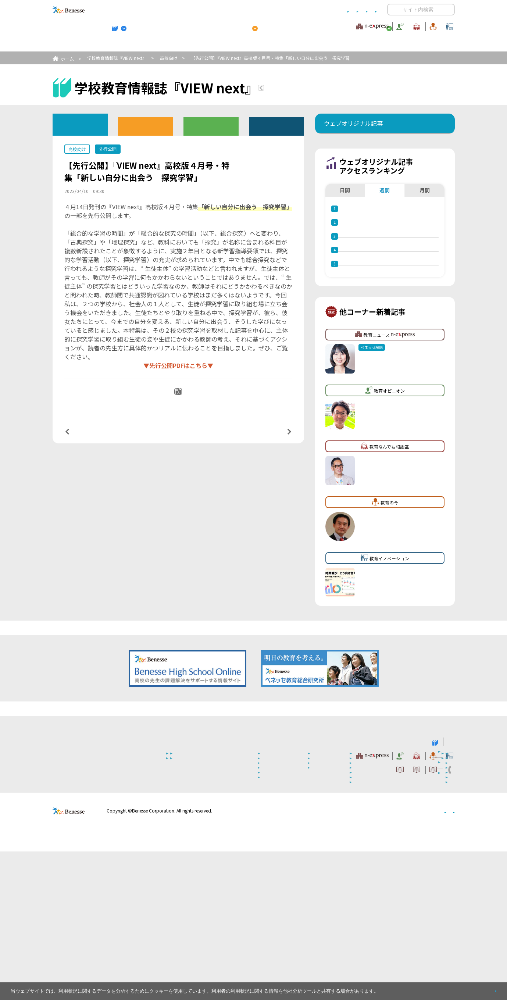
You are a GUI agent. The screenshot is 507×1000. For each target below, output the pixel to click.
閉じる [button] (483, 988)
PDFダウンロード (183, 401)
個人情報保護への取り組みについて (391, 959)
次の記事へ (270, 439)
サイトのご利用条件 (191, 9)
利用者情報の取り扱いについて (304, 9)
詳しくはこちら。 (398, 988)
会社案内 (446, 959)
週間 (384, 235)
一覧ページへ (178, 439)
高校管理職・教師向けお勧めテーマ (249, 44)
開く (393, 9)
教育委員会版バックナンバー (211, 126)
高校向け (169, 58)
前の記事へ (86, 439)
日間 (345, 235)
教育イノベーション (431, 25)
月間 (424, 235)
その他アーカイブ (276, 126)
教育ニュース (207, 25)
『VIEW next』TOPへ (304, 89)
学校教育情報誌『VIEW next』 (120, 44)
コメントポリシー (241, 9)
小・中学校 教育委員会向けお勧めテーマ (383, 44)
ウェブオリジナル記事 (80, 124)
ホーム (67, 59)
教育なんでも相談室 (332, 25)
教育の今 (381, 25)
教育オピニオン (274, 25)
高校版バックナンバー (145, 126)
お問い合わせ (362, 9)
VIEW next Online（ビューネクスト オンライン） (82, 889)
